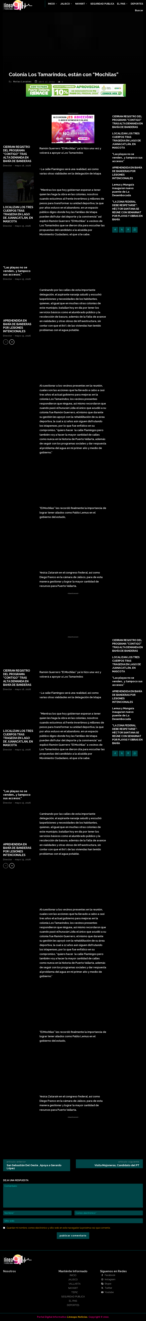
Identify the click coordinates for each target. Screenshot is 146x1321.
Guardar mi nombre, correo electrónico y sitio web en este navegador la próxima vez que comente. (58, 1227)
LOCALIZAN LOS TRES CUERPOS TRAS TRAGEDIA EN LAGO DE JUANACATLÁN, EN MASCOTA (18, 214)
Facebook (110, 1275)
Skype (108, 1284)
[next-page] (11, 342)
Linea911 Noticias (77, 1317)
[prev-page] (5, 342)
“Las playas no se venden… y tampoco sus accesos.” (17, 271)
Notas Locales (22, 81)
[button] (139, 10)
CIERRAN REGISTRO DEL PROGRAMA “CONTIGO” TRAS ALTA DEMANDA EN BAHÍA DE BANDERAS (17, 154)
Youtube (109, 1292)
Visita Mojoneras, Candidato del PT (117, 1165)
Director (7, 165)
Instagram (110, 1279)
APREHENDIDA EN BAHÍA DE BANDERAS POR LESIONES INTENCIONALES (17, 326)
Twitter (108, 1288)
